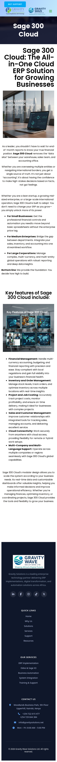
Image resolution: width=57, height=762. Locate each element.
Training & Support (28, 682)
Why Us (28, 621)
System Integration (28, 677)
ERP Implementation (29, 663)
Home (28, 616)
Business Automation (28, 672)
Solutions (28, 626)
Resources (29, 640)
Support (28, 635)
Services (28, 630)
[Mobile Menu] (50, 11)
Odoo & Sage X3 (28, 667)
